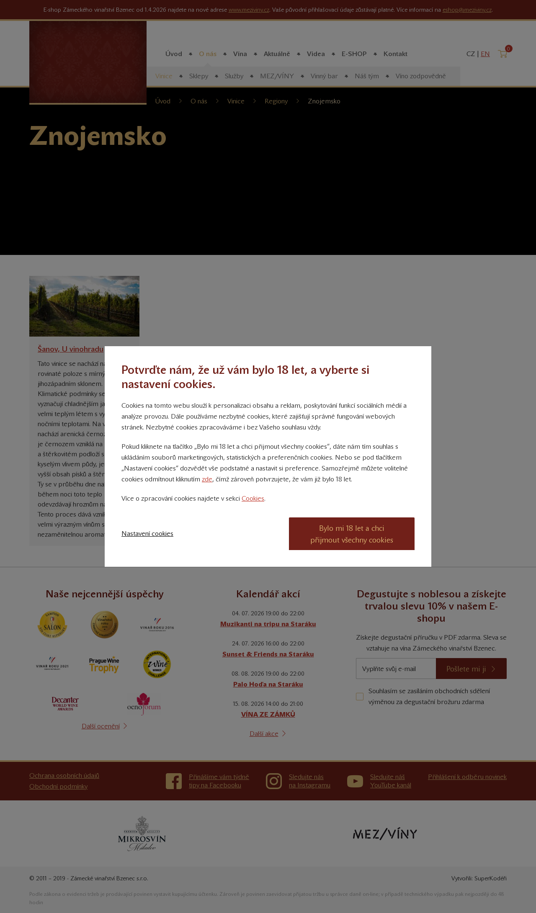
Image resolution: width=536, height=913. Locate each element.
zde (207, 479)
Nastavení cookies (147, 534)
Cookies (253, 498)
